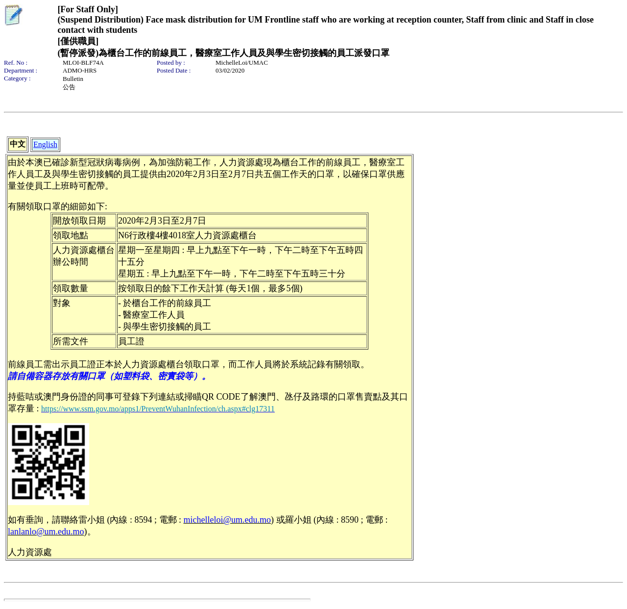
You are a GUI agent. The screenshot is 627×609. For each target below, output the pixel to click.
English (45, 144)
